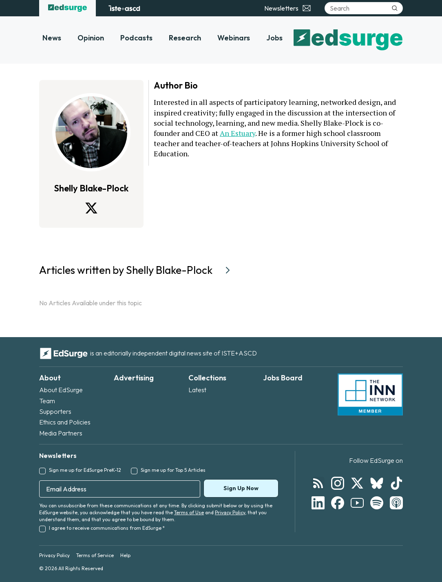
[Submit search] (394, 8)
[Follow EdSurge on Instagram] (337, 483)
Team (47, 401)
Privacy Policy (230, 512)
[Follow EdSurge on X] (357, 483)
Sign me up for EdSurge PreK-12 (85, 470)
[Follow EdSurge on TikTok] (396, 483)
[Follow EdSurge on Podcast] (396, 502)
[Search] (364, 8)
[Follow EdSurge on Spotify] (376, 502)
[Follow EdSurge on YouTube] (357, 502)
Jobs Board (283, 377)
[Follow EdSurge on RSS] (318, 483)
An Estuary (237, 133)
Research (185, 37)
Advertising (134, 377)
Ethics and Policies (65, 422)
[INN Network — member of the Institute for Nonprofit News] (370, 394)
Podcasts (136, 37)
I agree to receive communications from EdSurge (107, 528)
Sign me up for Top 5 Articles (173, 470)
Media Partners (60, 433)
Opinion (90, 37)
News (51, 37)
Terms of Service (95, 555)
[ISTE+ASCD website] (124, 8)
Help (125, 555)
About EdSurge (61, 390)
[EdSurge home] (67, 8)
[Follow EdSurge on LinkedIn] (318, 502)
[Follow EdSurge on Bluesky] (376, 483)
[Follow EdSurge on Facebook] (337, 502)
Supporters (55, 411)
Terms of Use (189, 512)
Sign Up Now (241, 488)
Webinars (233, 37)
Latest (197, 390)
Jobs (274, 37)
